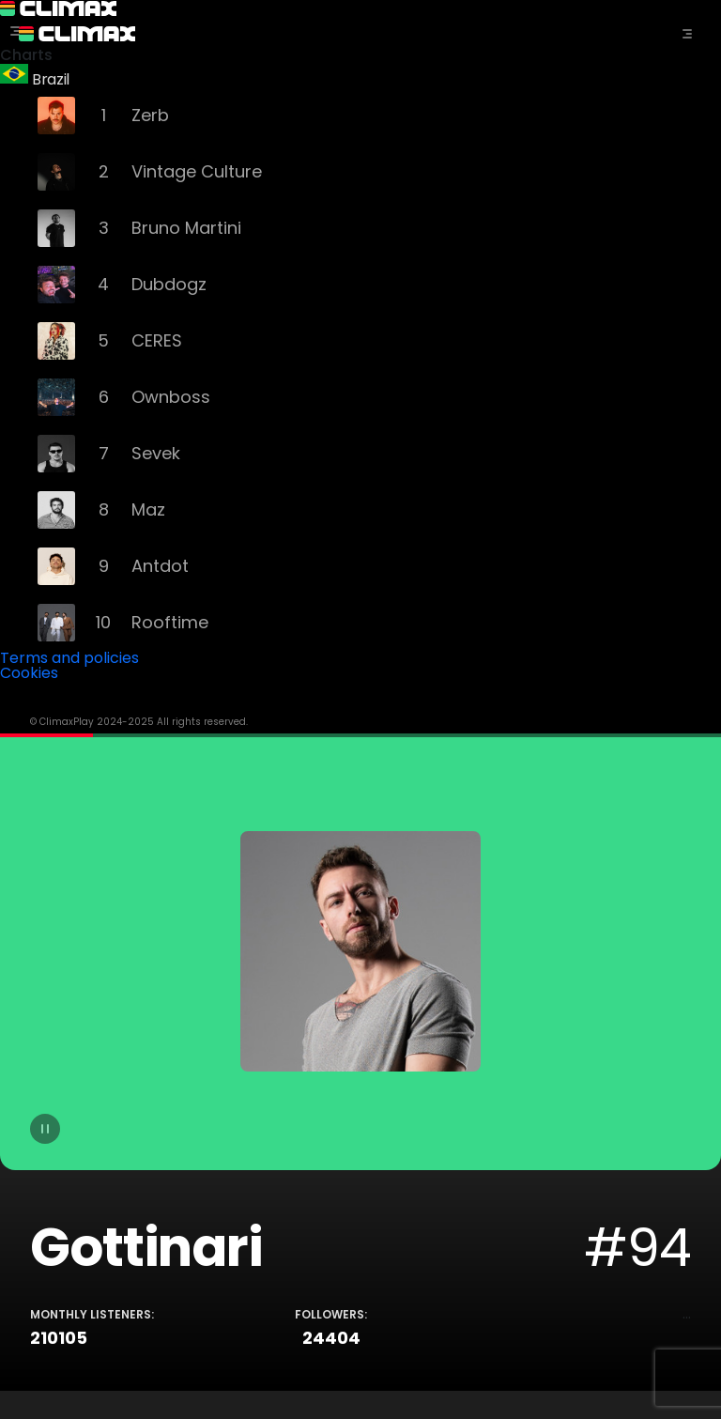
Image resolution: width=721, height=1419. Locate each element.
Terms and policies (69, 658)
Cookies (29, 673)
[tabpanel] (360, 1062)
